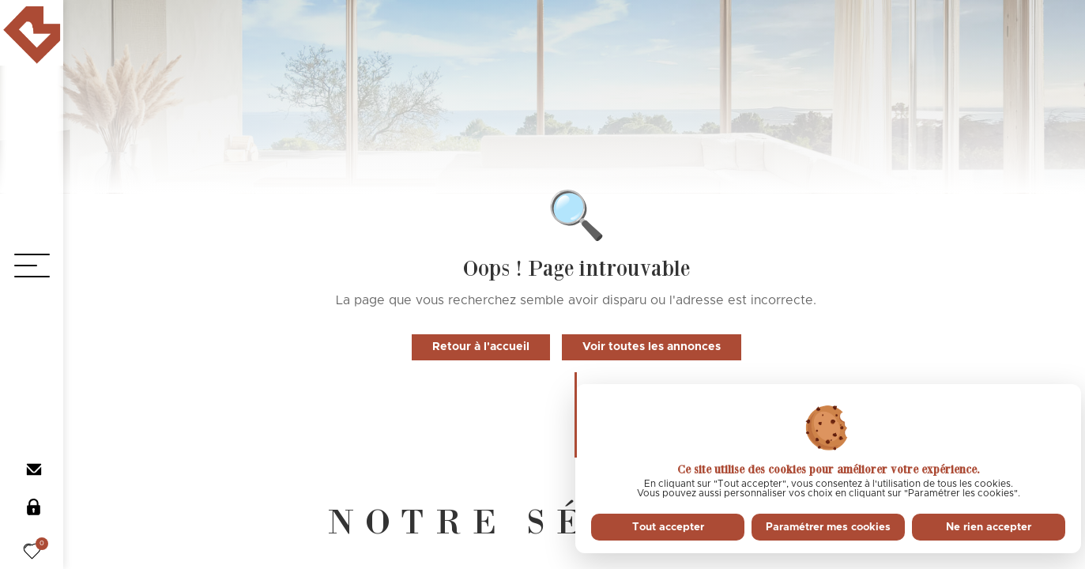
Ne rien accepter (988, 527)
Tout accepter (668, 527)
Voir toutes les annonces (651, 346)
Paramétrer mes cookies (828, 527)
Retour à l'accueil (480, 346)
